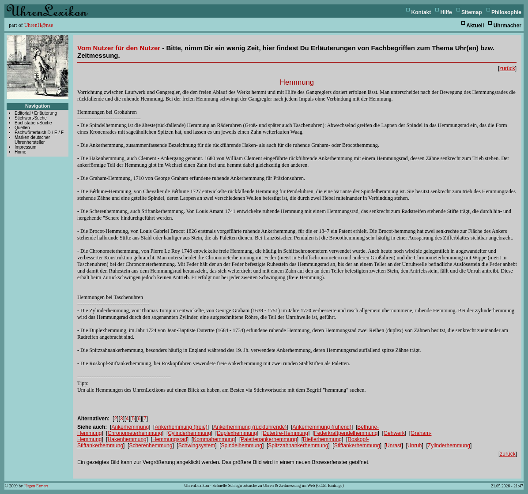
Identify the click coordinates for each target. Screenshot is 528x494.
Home (20, 152)
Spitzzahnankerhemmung (298, 445)
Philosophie (506, 12)
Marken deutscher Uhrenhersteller (32, 140)
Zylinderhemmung (449, 445)
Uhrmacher (507, 25)
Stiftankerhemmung (357, 445)
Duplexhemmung (237, 433)
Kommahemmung (214, 439)
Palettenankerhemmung (269, 439)
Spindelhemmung (241, 445)
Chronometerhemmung (135, 433)
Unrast (393, 445)
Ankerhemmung (130, 427)
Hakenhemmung (127, 439)
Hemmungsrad (169, 439)
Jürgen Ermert (36, 485)
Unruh (414, 445)
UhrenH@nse (38, 25)
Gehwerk (394, 433)
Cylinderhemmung (189, 433)
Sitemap (471, 12)
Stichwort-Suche (31, 118)
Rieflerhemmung (322, 439)
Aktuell (475, 25)
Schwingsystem (196, 445)
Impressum (25, 147)
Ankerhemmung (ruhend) (322, 427)
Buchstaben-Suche (33, 122)
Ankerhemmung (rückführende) (250, 427)
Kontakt (421, 12)
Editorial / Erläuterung (36, 113)
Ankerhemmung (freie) (181, 427)
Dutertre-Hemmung (285, 433)
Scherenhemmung (150, 445)
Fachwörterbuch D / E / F (39, 132)
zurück (507, 68)
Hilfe (446, 12)
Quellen (22, 127)
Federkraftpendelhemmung (345, 433)
